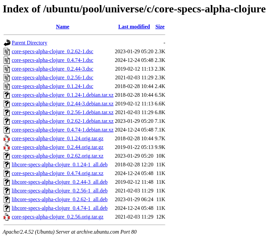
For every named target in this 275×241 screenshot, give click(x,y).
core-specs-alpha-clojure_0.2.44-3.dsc (52, 69)
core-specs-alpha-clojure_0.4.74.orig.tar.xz (57, 173)
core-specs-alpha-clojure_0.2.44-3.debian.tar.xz (62, 103)
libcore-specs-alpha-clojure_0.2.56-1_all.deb (60, 190)
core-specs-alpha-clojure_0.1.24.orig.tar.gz (57, 138)
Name (62, 26)
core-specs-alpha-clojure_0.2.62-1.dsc (52, 51)
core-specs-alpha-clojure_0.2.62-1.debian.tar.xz (62, 121)
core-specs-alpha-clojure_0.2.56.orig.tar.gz (57, 217)
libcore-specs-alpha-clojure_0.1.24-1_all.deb (60, 164)
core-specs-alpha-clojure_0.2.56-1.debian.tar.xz (62, 112)
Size (160, 26)
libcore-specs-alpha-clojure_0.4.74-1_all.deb (60, 208)
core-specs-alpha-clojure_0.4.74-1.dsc (52, 60)
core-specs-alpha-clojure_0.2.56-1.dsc (52, 77)
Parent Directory (29, 43)
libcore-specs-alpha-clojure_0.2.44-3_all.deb (60, 182)
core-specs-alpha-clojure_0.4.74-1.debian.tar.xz (62, 130)
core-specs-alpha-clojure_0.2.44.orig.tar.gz (57, 147)
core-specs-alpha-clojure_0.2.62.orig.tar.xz (57, 156)
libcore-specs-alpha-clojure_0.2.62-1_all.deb (60, 199)
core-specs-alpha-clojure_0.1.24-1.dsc (52, 86)
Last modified (134, 26)
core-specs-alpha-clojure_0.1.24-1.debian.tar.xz (62, 95)
